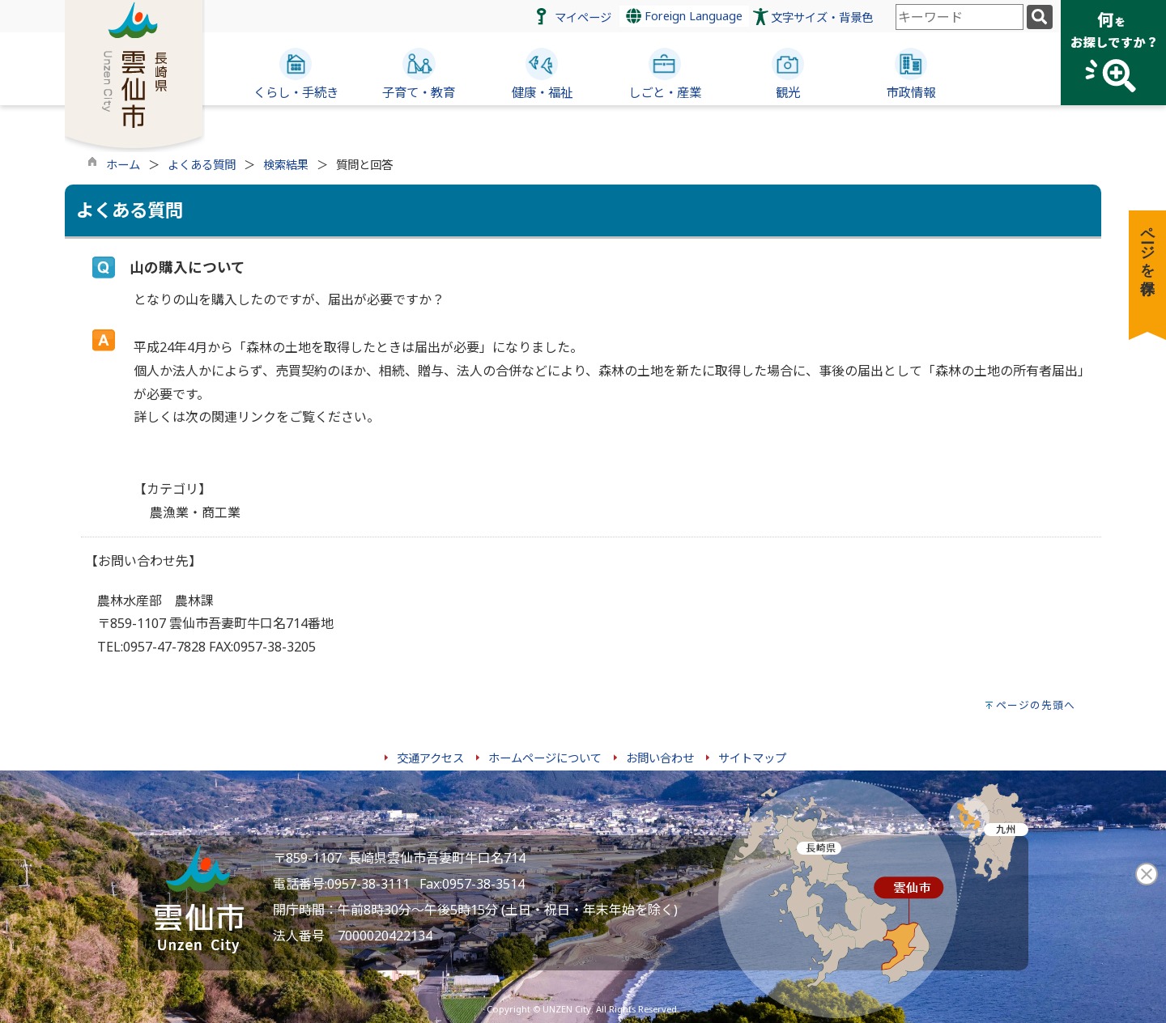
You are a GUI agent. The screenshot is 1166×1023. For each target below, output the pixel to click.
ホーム (123, 164)
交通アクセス (430, 758)
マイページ (583, 17)
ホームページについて (545, 758)
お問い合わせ (660, 758)
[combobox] (959, 17)
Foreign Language (684, 15)
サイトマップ (752, 758)
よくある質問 (202, 164)
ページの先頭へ (1035, 705)
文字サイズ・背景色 (822, 17)
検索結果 (286, 164)
